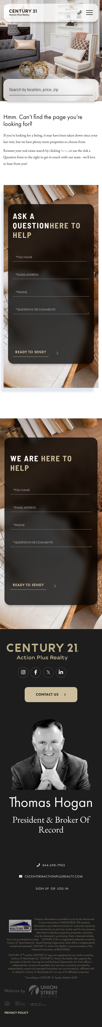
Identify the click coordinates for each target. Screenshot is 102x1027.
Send (31, 354)
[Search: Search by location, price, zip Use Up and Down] (51, 90)
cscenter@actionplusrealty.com (51, 876)
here (64, 150)
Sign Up (42, 889)
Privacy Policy (16, 1013)
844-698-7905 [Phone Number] (51, 865)
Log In (63, 889)
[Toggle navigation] (89, 12)
